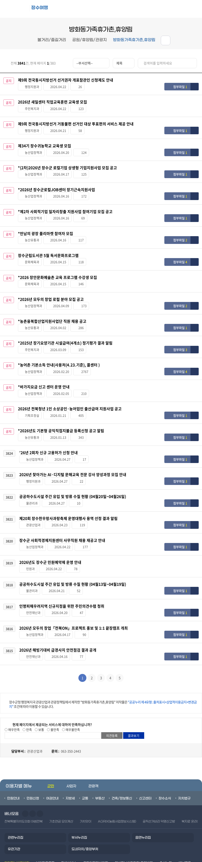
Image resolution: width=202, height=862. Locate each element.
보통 (41, 694)
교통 (85, 763)
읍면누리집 (143, 802)
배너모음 (185, 827)
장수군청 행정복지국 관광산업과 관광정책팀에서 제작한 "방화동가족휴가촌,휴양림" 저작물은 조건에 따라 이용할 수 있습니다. (103, 668)
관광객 (93, 751)
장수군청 (17, 8)
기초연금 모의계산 (61, 786)
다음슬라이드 (32, 778)
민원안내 (13, 763)
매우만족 (14, 694)
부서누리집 (79, 802)
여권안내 (52, 763)
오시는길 (165, 827)
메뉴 (173, 9)
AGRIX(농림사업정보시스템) (117, 786)
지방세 (70, 763)
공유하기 (165, 40)
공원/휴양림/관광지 (89, 40)
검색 (193, 9)
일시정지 (40, 778)
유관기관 (14, 814)
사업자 (71, 751)
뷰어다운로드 (45, 827)
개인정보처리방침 (16, 827)
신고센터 (145, 763)
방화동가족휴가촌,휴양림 (134, 40)
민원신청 (33, 763)
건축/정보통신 (122, 763)
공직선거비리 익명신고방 (159, 786)
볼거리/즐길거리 (51, 40)
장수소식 (165, 763)
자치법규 (184, 763)
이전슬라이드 (25, 778)
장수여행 (43, 8)
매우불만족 (72, 694)
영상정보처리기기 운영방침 (134, 827)
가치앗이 (85, 786)
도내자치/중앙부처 (85, 814)
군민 (50, 751)
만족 (28, 694)
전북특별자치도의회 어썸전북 (23, 786)
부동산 (100, 763)
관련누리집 (15, 802)
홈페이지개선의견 (95, 827)
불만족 (54, 694)
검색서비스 (69, 827)
